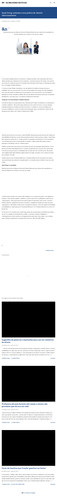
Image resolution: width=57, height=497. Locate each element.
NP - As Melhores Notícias (14, 2)
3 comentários (15, 358)
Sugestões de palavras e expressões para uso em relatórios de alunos (28, 341)
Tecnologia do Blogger (28, 493)
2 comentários (15, 422)
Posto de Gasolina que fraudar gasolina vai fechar (24, 468)
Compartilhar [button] (49, 250)
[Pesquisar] (51, 3)
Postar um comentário (18, 484)
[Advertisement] (28, 65)
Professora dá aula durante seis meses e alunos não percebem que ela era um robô (24, 405)
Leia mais (52, 358)
